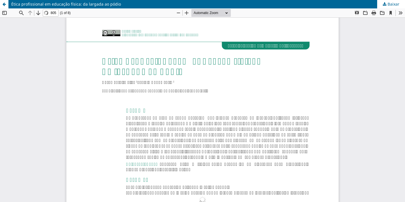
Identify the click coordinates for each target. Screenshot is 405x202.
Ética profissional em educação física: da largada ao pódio (66, 4)
